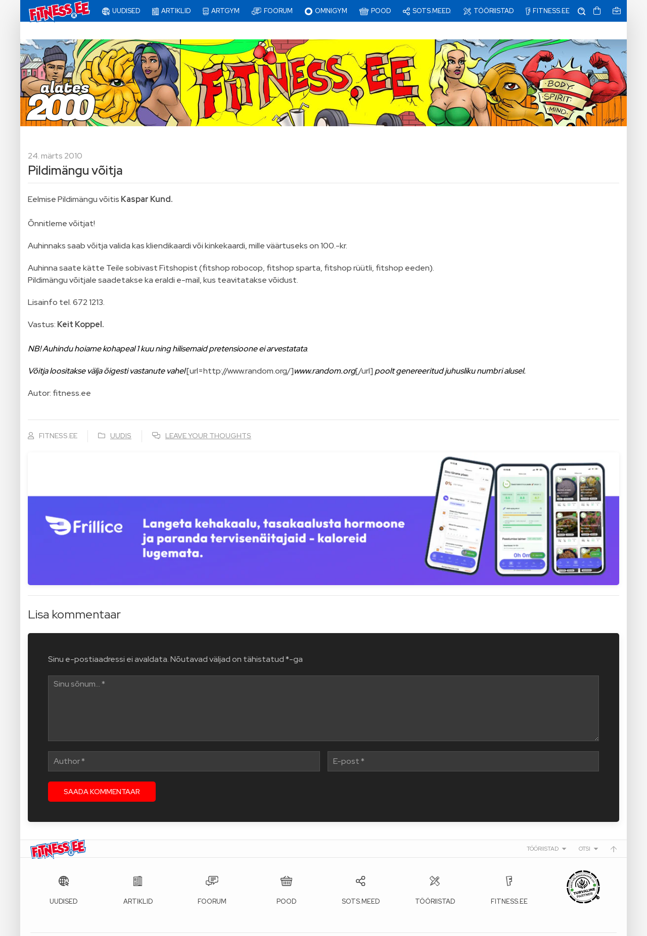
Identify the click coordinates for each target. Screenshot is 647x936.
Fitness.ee (121, 925)
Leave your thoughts (208, 418)
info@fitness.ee (258, 925)
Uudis (120, 418)
